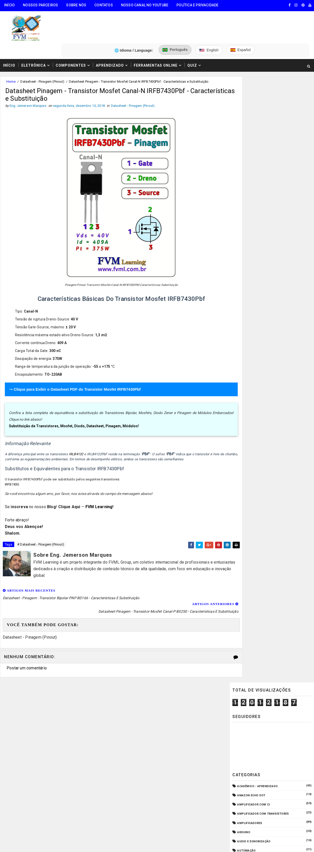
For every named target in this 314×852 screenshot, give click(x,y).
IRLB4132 (76, 432)
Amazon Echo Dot (251, 166)
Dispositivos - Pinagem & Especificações (269, 276)
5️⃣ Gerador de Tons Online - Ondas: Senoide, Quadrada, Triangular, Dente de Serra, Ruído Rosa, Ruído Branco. (46, 757)
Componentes (71, 41)
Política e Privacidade (197, 5)
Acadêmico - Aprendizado (257, 156)
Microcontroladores (254, 368)
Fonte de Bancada (251, 340)
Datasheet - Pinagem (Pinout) (42, 58)
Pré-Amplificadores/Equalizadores (265, 396)
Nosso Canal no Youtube (144, 5)
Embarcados (247, 294)
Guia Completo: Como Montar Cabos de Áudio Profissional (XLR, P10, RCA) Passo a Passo (283, 433)
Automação (246, 221)
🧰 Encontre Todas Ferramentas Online (36, 688)
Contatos (103, 5)
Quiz (192, 41)
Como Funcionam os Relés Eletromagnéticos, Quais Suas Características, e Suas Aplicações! (282, 476)
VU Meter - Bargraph (253, 405)
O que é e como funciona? (257, 386)
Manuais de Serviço (252, 359)
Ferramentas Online (155, 41)
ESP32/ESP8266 (248, 313)
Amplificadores (249, 193)
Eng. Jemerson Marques (104, 788)
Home (11, 58)
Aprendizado (110, 41)
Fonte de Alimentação (254, 331)
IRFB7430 (12, 462)
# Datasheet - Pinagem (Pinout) (40, 523)
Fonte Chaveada (249, 322)
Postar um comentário (27, 638)
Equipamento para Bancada (258, 304)
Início (9, 5)
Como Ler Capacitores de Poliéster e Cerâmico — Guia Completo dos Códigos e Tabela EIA (284, 545)
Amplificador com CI (253, 175)
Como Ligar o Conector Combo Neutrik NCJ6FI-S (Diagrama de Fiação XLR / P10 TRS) (281, 454)
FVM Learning (99, 484)
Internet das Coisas (253, 349)
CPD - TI (243, 258)
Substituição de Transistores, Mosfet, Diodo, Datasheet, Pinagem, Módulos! (74, 404)
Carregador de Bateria (255, 230)
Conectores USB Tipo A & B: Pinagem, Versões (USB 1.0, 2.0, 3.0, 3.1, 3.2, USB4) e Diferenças (284, 497)
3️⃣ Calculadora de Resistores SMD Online (40, 727)
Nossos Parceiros (40, 5)
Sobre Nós (76, 5)
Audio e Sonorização (253, 212)
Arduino (243, 202)
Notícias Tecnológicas (255, 377)
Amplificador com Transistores (263, 184)
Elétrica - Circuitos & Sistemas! (262, 285)
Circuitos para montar (255, 239)
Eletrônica (33, 41)
